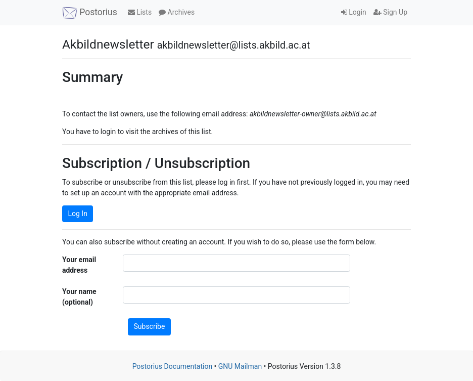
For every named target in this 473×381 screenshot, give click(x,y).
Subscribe (149, 326)
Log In (77, 213)
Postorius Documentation (172, 366)
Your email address (79, 265)
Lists (140, 12)
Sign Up (390, 12)
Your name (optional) (79, 296)
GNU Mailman (240, 366)
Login (353, 12)
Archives (177, 12)
